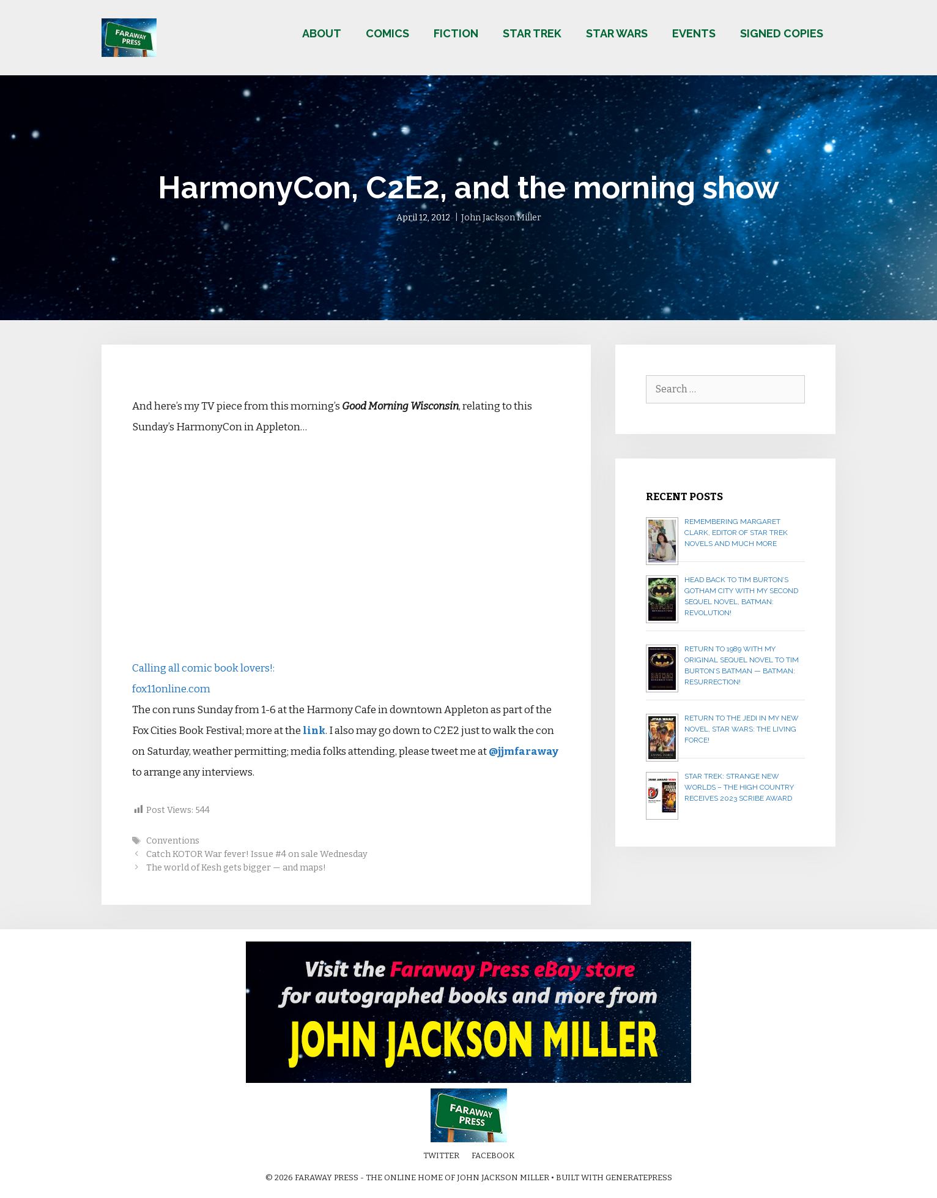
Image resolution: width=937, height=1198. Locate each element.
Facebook (493, 1155)
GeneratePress (639, 1177)
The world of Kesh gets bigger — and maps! (236, 867)
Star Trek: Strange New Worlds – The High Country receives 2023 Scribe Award (739, 787)
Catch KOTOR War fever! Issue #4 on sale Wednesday (257, 853)
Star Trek (532, 33)
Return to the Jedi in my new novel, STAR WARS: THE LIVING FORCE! (741, 729)
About (321, 33)
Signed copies (781, 33)
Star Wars (617, 33)
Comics (387, 33)
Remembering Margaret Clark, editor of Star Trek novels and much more (736, 532)
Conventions (172, 840)
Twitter (441, 1155)
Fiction (456, 33)
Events (694, 33)
